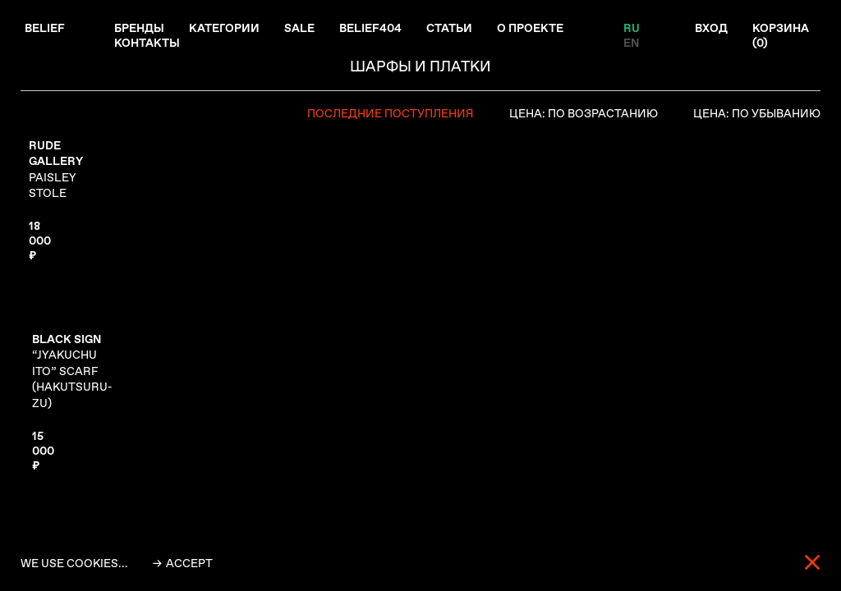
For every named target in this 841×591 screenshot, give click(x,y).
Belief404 (370, 27)
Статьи (449, 27)
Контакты (147, 42)
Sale (299, 27)
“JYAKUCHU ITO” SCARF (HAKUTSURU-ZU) (72, 371)
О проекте (530, 27)
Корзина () (780, 35)
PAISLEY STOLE (56, 169)
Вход (711, 27)
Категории (224, 27)
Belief (45, 27)
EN (631, 42)
